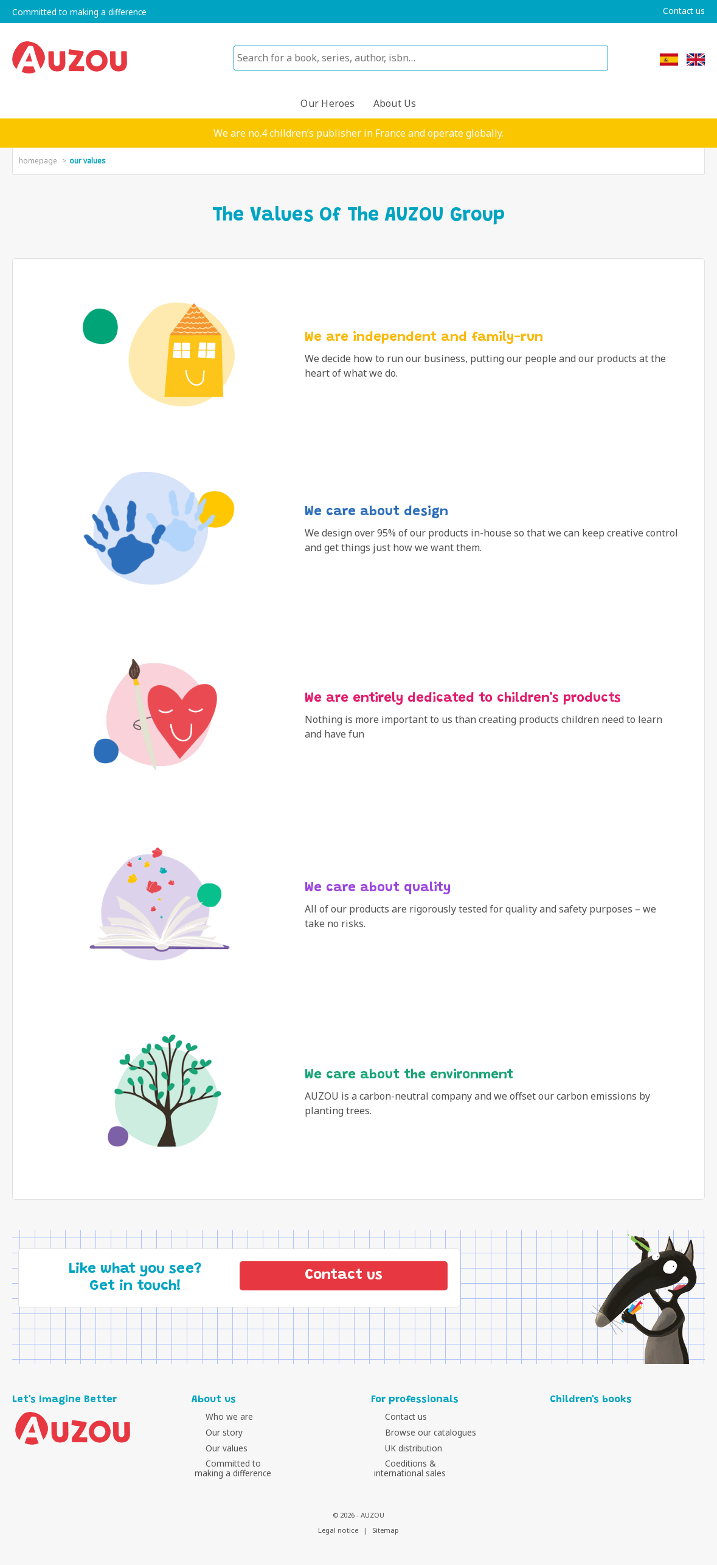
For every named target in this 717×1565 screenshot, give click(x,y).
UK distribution (402, 1448)
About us (395, 103)
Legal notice (338, 1530)
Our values (216, 1448)
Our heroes (327, 103)
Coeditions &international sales (410, 1468)
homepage (38, 161)
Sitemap (385, 1530)
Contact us (684, 11)
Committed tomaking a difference (233, 1468)
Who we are (218, 1416)
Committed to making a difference (79, 12)
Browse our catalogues (419, 1432)
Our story (213, 1432)
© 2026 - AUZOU (358, 1514)
